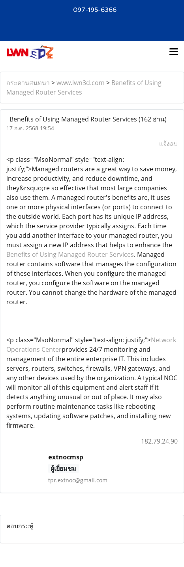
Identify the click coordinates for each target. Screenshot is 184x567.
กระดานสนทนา (28, 82)
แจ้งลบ (168, 143)
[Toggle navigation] (173, 52)
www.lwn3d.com (80, 82)
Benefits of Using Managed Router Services (70, 254)
